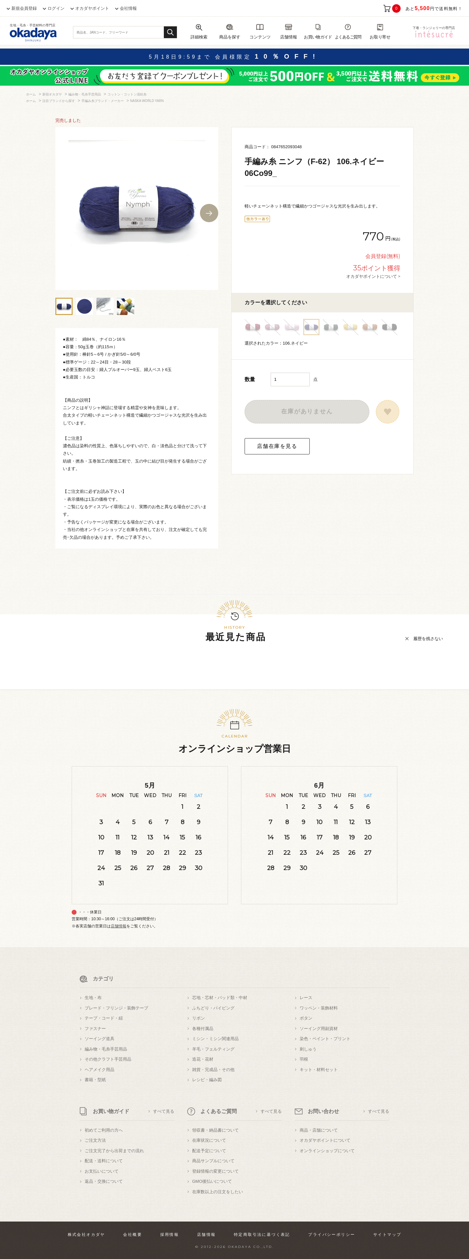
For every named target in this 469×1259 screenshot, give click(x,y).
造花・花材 (202, 1059)
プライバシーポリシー (331, 1234)
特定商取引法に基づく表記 (262, 1234)
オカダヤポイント (92, 8)
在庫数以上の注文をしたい (217, 1191)
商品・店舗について (319, 1130)
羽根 (304, 1059)
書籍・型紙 (95, 1079)
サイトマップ (387, 1234)
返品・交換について (104, 1181)
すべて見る (163, 1111)
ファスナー (95, 1028)
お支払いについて (102, 1171)
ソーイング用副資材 (319, 1028)
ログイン (56, 8)
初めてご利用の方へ (104, 1130)
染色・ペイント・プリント (325, 1038)
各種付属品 (202, 1028)
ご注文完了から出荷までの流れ (114, 1150)
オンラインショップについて (327, 1150)
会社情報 (128, 8)
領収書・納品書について (215, 1130)
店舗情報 (118, 926)
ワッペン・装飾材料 (319, 1008)
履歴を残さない (428, 638)
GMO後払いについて (212, 1181)
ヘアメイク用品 (99, 1069)
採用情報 (169, 1234)
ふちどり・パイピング (213, 1008)
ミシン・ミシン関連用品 (215, 1038)
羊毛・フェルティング (213, 1049)
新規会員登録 (24, 8)
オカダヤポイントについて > (373, 276)
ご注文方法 (95, 1140)
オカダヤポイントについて (325, 1140)
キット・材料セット (319, 1069)
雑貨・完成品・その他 (213, 1069)
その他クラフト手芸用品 (108, 1059)
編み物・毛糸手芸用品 (106, 1049)
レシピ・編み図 (207, 1079)
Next (209, 213)
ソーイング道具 (99, 1038)
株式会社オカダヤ (86, 1234)
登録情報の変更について (215, 1171)
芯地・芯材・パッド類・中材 (219, 997)
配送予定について (209, 1150)
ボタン (306, 1018)
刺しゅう (308, 1049)
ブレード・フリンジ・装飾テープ (116, 1008)
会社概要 (132, 1234)
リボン (198, 1018)
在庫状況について (209, 1140)
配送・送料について (104, 1160)
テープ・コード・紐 (104, 1018)
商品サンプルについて (213, 1160)
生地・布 (93, 997)
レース (306, 997)
